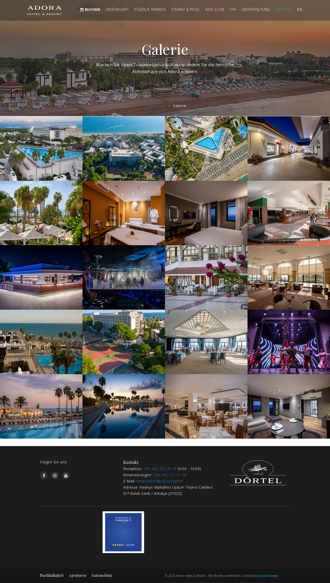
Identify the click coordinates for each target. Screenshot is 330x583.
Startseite (157, 105)
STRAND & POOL (185, 9)
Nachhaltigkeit (51, 575)
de (300, 9)
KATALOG (284, 9)
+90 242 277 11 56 (169, 474)
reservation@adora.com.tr (159, 481)
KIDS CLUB (214, 9)
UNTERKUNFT (117, 9)
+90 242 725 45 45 (160, 468)
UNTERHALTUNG (256, 9)
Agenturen (77, 575)
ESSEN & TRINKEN (150, 9)
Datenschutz (102, 575)
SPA (232, 9)
